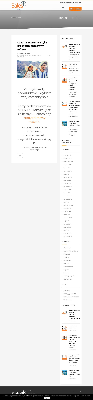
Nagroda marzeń (69, 266)
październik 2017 (68, 205)
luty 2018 (66, 202)
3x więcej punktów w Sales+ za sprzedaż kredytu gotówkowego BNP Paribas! (74, 105)
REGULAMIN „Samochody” (74, 391)
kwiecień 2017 (68, 224)
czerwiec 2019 (68, 171)
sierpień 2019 (67, 165)
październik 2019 (68, 162)
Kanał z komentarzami (71, 297)
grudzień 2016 (68, 236)
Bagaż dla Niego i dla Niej (71, 251)
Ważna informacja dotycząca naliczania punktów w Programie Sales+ (74, 48)
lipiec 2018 (67, 193)
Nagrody (66, 270)
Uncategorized (68, 279)
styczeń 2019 (67, 183)
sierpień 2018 (67, 190)
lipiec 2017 (67, 215)
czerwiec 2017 (68, 218)
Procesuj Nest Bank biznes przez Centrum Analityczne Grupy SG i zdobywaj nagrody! (74, 83)
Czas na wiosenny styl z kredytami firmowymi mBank (32, 46)
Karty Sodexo (68, 260)
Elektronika (67, 254)
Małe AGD (66, 263)
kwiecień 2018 (68, 199)
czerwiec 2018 (68, 196)
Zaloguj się (67, 290)
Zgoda (47, 398)
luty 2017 (66, 230)
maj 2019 (66, 174)
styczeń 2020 (67, 155)
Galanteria (67, 257)
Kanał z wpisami (70, 294)
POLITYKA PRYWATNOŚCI (48, 391)
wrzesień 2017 (68, 208)
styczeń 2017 (67, 233)
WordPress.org (68, 300)
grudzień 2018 (68, 186)
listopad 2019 (67, 158)
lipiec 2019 (67, 168)
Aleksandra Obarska (23, 54)
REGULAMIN (60, 391)
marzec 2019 (67, 180)
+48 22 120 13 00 (77, 3)
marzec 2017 (67, 227)
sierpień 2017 (67, 211)
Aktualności (20, 57)
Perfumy (66, 273)
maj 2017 (66, 221)
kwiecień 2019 (68, 177)
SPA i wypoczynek (69, 276)
